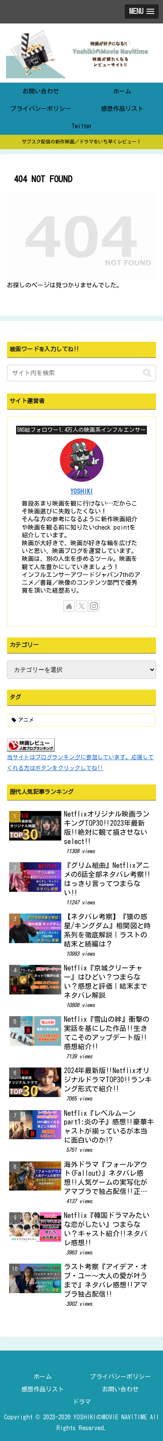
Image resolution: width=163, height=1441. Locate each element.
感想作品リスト (42, 1389)
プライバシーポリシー (120, 1377)
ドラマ (82, 1402)
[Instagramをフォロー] (94, 606)
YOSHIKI (81, 491)
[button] (147, 373)
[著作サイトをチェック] (69, 606)
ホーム (42, 1377)
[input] (81, 373)
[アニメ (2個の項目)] (81, 720)
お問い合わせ (120, 1389)
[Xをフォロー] (81, 606)
